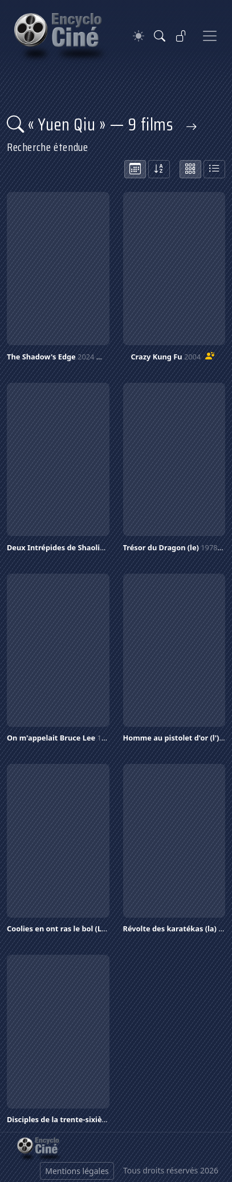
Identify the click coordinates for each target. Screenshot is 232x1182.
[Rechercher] (159, 35)
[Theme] (138, 36)
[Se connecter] (181, 35)
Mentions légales (77, 1170)
